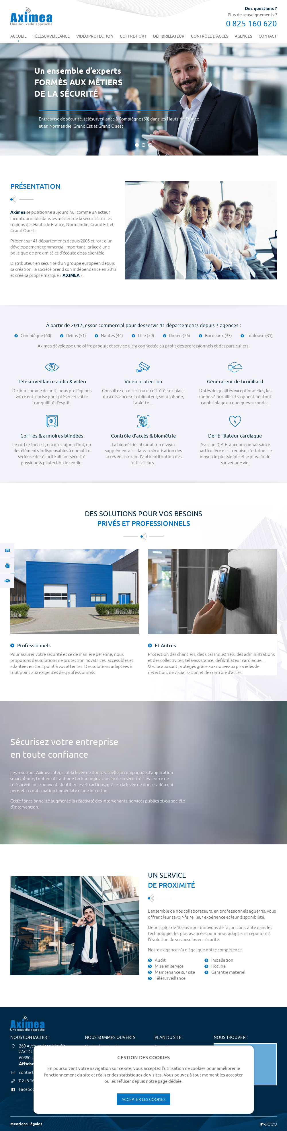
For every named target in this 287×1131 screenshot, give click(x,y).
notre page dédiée (163, 1081)
